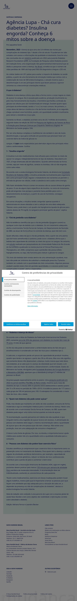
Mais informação (33, 306)
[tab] (13, 279)
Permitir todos (65, 324)
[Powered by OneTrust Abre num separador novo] (66, 330)
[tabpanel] (50, 294)
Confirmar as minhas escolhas (16, 324)
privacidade (36, 295)
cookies (35, 300)
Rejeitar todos (48, 324)
